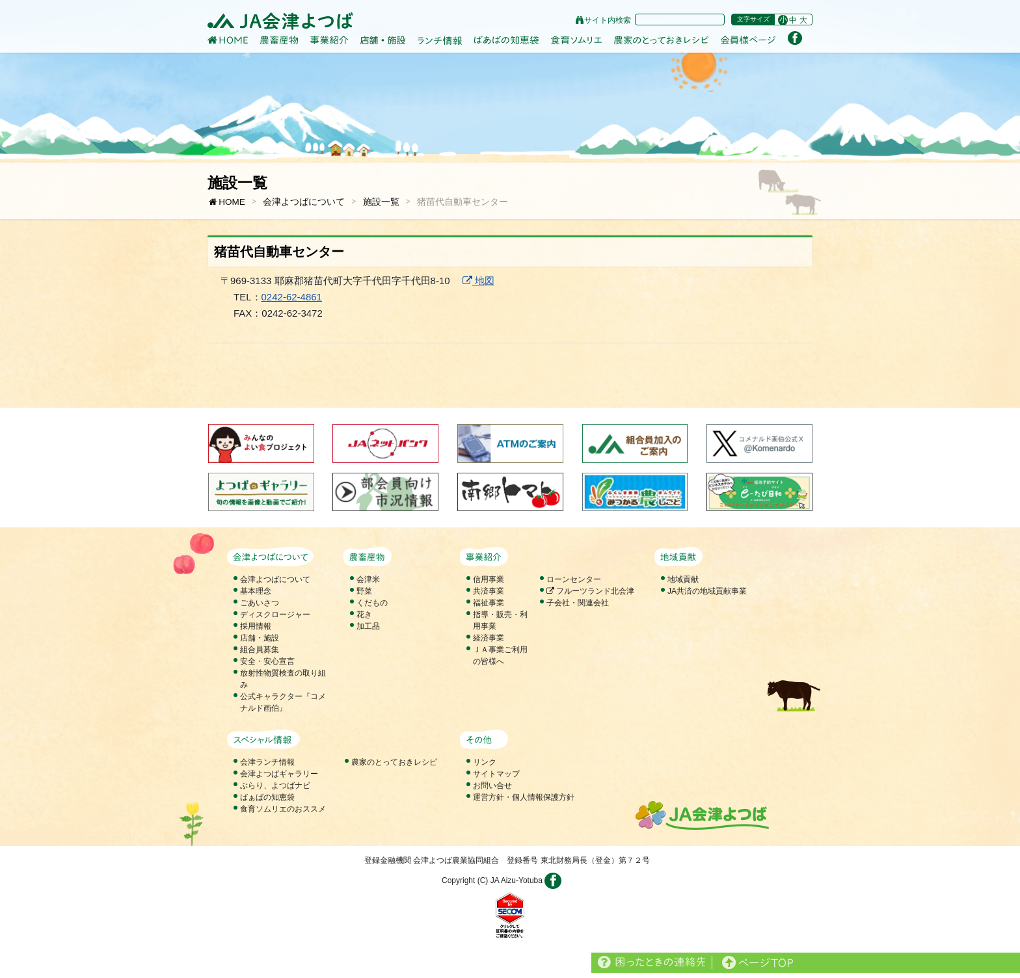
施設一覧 (381, 202)
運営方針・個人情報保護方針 (523, 797)
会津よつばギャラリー (279, 773)
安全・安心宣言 (267, 661)
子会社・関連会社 (577, 602)
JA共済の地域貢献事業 (707, 591)
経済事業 (488, 637)
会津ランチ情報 (267, 762)
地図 (478, 280)
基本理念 (255, 591)
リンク (484, 762)
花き (364, 614)
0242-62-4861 (292, 296)
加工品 (368, 626)
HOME (226, 202)
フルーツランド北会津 (590, 591)
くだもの (372, 602)
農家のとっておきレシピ (394, 762)
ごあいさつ (259, 602)
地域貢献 (683, 579)
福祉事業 (488, 602)
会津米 (368, 579)
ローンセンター (573, 579)
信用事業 (488, 579)
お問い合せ (492, 785)
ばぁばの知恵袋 (267, 797)
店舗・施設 (259, 637)
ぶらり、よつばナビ (275, 785)
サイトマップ (496, 773)
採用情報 (255, 626)
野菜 (364, 591)
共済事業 (488, 591)
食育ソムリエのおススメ (283, 808)
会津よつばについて (304, 202)
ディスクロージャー (275, 614)
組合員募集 (259, 649)
